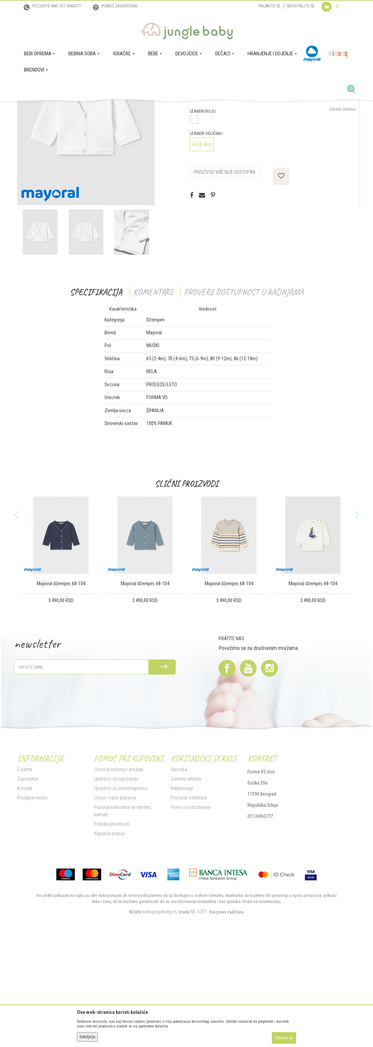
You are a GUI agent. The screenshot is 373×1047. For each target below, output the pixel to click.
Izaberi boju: (203, 213)
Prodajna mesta (32, 900)
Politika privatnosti (112, 926)
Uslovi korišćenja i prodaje (118, 872)
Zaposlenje (27, 881)
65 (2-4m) (201, 247)
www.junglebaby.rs (159, 1014)
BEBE (67, 110)
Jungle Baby (27, 110)
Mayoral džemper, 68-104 (61, 686)
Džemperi (100, 110)
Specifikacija (96, 394)
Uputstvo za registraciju (116, 881)
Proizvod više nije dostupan (224, 274)
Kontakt (24, 891)
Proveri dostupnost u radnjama (244, 394)
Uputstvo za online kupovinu (120, 891)
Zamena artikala (186, 881)
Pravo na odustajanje (191, 909)
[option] (85, 219)
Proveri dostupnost (219, 194)
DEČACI (82, 110)
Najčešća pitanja (109, 936)
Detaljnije (87, 1037)
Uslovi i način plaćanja (115, 900)
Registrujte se (301, 6)
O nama (24, 872)
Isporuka (179, 872)
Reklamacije (182, 891)
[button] (354, 90)
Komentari (153, 394)
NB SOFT (198, 1014)
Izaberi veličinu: (206, 235)
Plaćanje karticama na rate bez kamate (122, 913)
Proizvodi (50, 110)
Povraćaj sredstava (189, 900)
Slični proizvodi (186, 586)
